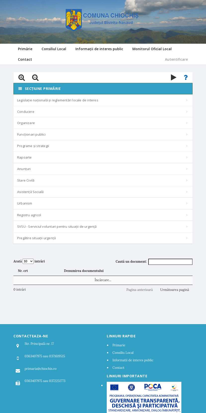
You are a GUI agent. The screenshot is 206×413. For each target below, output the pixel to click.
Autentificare (176, 59)
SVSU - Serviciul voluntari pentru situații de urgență (57, 226)
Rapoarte (24, 157)
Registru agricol (29, 215)
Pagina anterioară (139, 290)
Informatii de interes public (133, 360)
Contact (25, 59)
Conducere (25, 111)
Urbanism (24, 203)
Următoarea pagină (174, 290)
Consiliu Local (123, 353)
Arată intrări (29, 261)
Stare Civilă (25, 180)
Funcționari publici (31, 134)
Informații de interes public (99, 48)
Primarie (118, 345)
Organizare (26, 123)
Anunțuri (24, 169)
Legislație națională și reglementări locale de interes (57, 100)
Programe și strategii (33, 146)
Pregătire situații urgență (36, 238)
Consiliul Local (54, 48)
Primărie (25, 48)
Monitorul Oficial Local (152, 48)
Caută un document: (154, 262)
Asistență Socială (30, 192)
